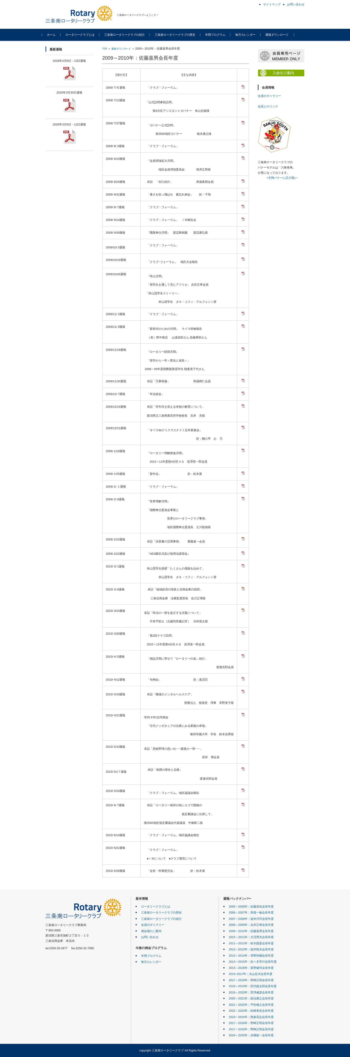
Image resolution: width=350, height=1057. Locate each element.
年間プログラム (219, 34)
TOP (104, 48)
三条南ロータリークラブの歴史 (178, 34)
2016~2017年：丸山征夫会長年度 (250, 974)
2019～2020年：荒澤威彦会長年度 (251, 992)
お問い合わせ (149, 937)
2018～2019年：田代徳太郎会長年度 (253, 986)
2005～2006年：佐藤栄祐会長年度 (251, 906)
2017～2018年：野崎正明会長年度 (251, 980)
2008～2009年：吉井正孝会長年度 (251, 924)
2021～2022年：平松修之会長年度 (251, 1004)
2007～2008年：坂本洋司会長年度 (251, 918)
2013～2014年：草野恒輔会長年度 (251, 955)
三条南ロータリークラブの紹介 (128, 34)
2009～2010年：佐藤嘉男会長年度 (251, 931)
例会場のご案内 (151, 931)
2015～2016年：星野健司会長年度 (251, 968)
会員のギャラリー (269, 96)
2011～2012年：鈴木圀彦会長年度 (251, 943)
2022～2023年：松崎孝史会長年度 (251, 1010)
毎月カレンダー (249, 34)
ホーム (54, 34)
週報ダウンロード (280, 34)
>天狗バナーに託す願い (282, 177)
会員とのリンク (268, 106)
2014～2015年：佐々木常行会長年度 (253, 961)
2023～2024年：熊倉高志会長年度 (251, 1017)
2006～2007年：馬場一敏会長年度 (251, 912)
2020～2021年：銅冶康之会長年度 (251, 998)
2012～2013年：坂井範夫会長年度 (251, 949)
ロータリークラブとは (83, 34)
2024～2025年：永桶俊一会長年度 (251, 1035)
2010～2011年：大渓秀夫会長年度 (251, 937)
